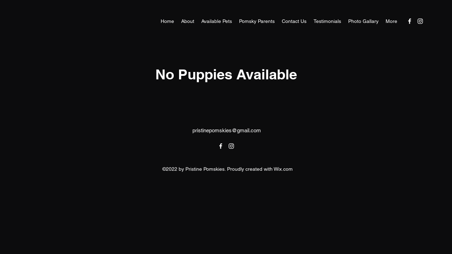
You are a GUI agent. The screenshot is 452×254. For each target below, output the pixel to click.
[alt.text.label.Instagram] (420, 21)
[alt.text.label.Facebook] (409, 21)
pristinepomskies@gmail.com (226, 130)
